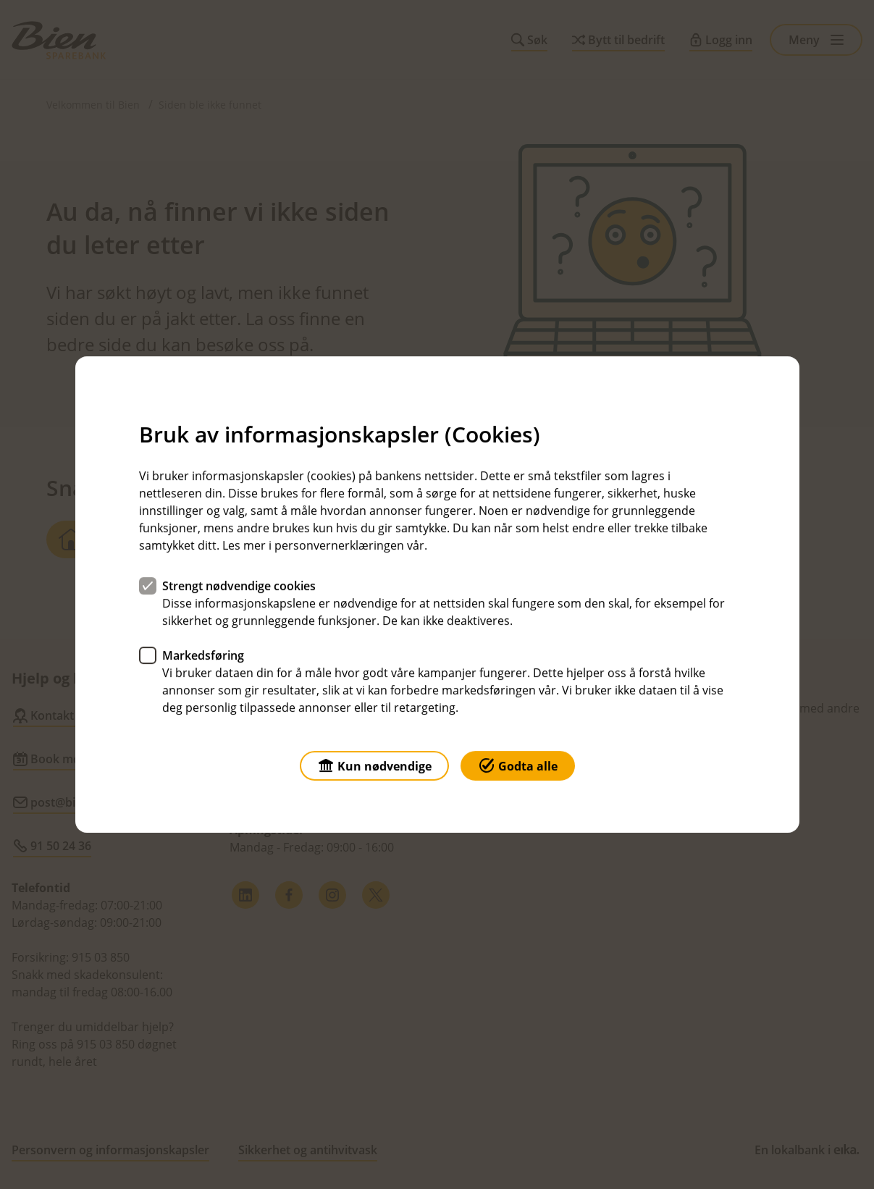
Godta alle (518, 765)
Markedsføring (203, 655)
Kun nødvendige (374, 765)
